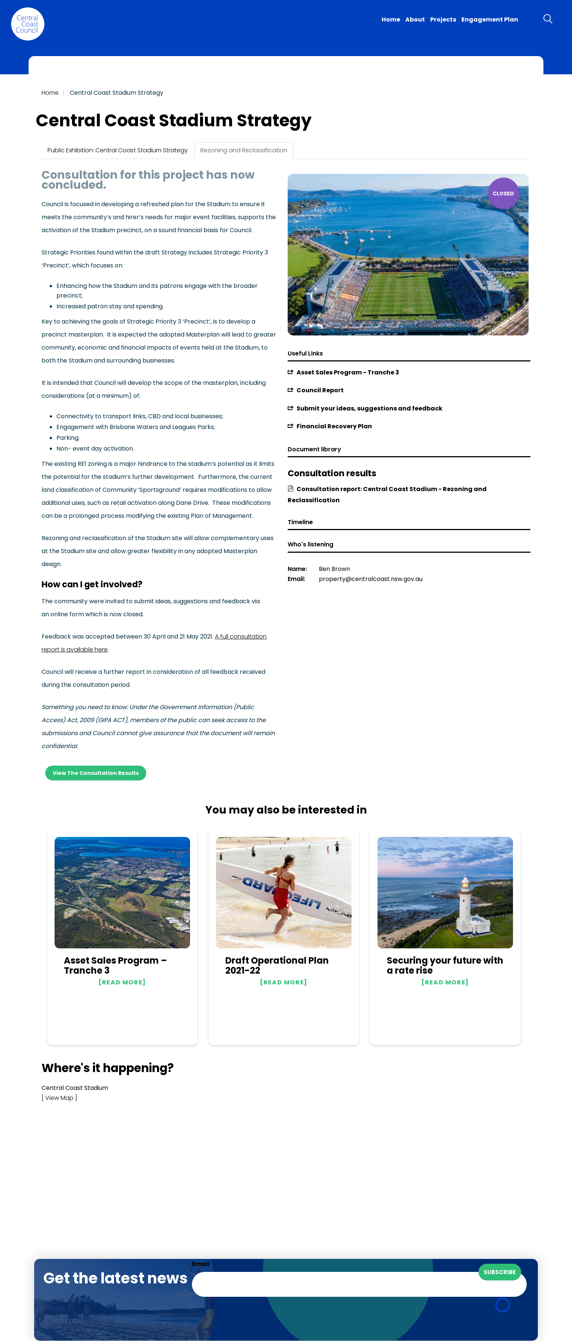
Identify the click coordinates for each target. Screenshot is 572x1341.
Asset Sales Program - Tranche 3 (348, 372)
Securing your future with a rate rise (445, 965)
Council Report (320, 390)
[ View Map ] (59, 1098)
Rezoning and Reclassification (243, 150)
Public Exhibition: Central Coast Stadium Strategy (118, 150)
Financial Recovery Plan (334, 426)
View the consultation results (96, 773)
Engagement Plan (489, 19)
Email (201, 1264)
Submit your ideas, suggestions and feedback (369, 408)
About (415, 19)
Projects (443, 19)
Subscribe (500, 1272)
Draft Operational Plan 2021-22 (277, 965)
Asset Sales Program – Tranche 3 (115, 965)
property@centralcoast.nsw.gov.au (370, 579)
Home (391, 19)
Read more (122, 982)
